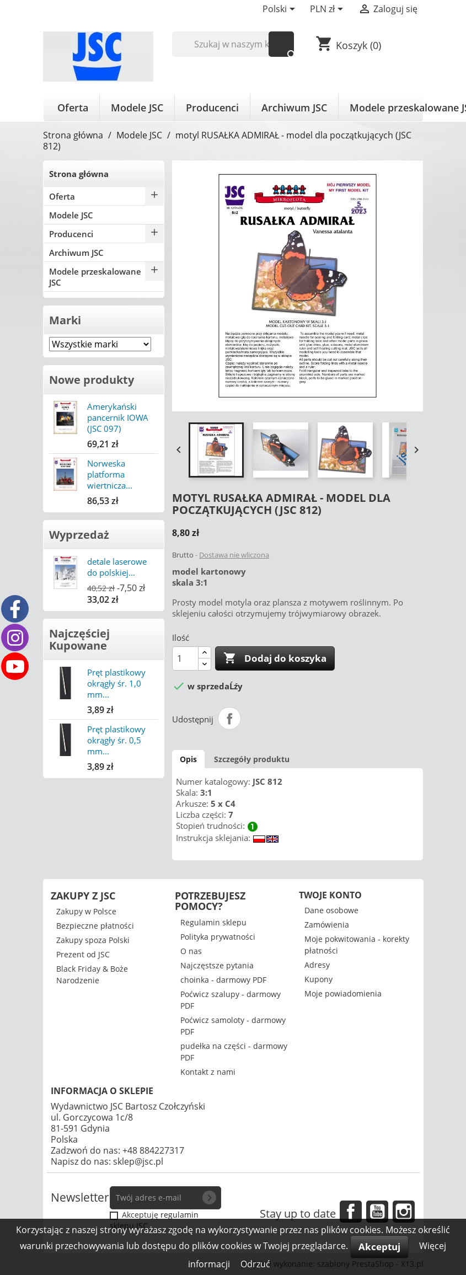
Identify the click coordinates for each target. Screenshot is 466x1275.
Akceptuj (379, 1246)
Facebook (351, 1212)
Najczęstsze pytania (217, 965)
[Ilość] (185, 658)
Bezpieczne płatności (95, 925)
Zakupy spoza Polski (93, 940)
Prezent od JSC (83, 954)
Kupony (318, 979)
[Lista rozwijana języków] (281, 10)
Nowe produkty (91, 379)
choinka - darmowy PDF (223, 979)
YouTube (377, 1212)
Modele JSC (137, 107)
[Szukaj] (233, 44)
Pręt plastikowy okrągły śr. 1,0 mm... (116, 683)
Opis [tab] (188, 759)
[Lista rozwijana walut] (328, 10)
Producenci (212, 107)
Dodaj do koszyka (274, 658)
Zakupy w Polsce (86, 911)
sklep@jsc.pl (138, 1161)
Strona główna (79, 173)
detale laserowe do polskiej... (117, 567)
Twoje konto (330, 895)
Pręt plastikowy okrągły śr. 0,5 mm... (116, 740)
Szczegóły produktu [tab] (252, 759)
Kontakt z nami (207, 1072)
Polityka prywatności (217, 936)
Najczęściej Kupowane (79, 639)
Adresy (317, 965)
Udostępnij (229, 719)
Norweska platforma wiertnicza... (109, 474)
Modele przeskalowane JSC (95, 277)
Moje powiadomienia (343, 993)
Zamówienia (326, 924)
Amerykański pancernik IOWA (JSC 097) (117, 417)
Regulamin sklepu (213, 922)
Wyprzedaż (79, 534)
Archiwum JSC (294, 107)
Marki (65, 320)
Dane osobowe (331, 910)
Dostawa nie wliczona (234, 555)
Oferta (72, 107)
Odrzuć (255, 1264)
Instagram (404, 1212)
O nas (191, 951)
